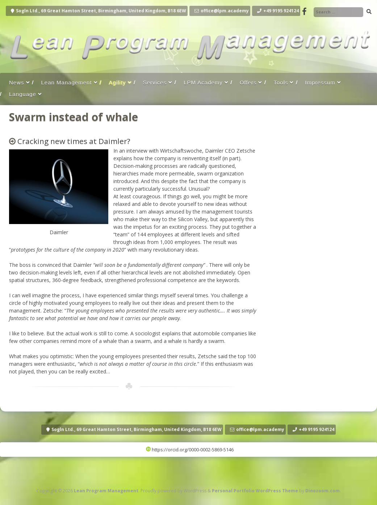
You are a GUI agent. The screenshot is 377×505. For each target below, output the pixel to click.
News (16, 82)
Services (155, 82)
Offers (248, 82)
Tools (280, 82)
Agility (117, 82)
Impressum (320, 82)
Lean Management (66, 82)
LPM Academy (203, 82)
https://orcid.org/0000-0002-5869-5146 (190, 449)
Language (22, 94)
